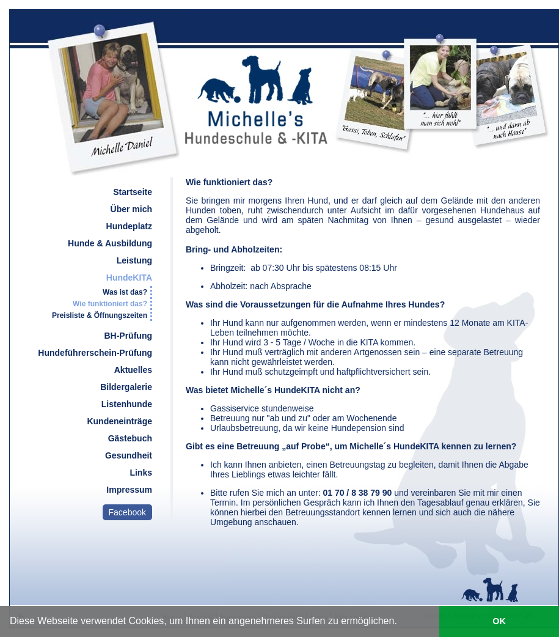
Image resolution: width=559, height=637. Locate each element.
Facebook (127, 512)
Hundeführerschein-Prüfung (95, 353)
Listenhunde (126, 404)
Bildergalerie (126, 387)
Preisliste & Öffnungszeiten (99, 315)
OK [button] (499, 621)
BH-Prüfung (128, 336)
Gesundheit (128, 455)
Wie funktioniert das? (110, 304)
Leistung (134, 260)
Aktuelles (133, 370)
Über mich (131, 209)
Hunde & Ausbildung (110, 243)
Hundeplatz (129, 226)
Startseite (132, 192)
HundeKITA (129, 277)
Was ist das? (125, 292)
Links (141, 472)
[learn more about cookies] (401, 623)
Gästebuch (130, 438)
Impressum (129, 490)
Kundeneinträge (119, 421)
